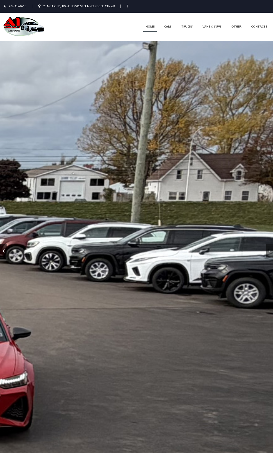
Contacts (259, 26)
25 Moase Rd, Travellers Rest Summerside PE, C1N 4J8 (79, 6)
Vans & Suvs (212, 26)
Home (150, 26)
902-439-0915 (17, 6)
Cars (168, 26)
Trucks (187, 26)
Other (236, 26)
